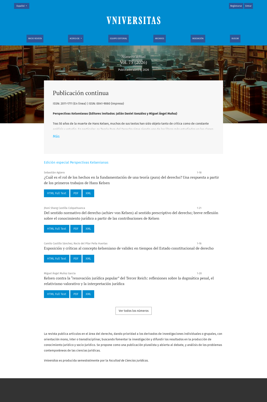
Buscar (235, 38)
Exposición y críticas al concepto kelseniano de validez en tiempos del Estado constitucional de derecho (129, 248)
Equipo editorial (118, 38)
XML (88, 193)
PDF (75, 193)
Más (56, 136)
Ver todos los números (134, 311)
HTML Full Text (56, 193)
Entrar (248, 6)
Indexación (198, 38)
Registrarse (236, 6)
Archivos (159, 38)
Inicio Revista (35, 38)
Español (22, 5)
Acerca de (75, 38)
